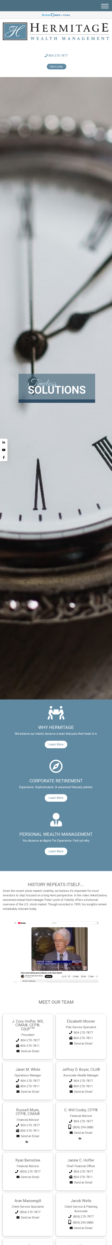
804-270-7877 (56, 55)
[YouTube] (3, 450)
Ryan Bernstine (27, 1154)
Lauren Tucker (27, 1239)
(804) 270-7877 (30, 1165)
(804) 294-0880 (83, 1122)
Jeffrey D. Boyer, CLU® (81, 1064)
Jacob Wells (81, 1194)
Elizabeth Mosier (81, 1021)
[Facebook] (3, 457)
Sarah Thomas (81, 1239)
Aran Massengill (28, 1194)
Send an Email (30, 1046)
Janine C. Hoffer (81, 1154)
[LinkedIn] (3, 442)
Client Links (56, 66)
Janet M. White (28, 1064)
